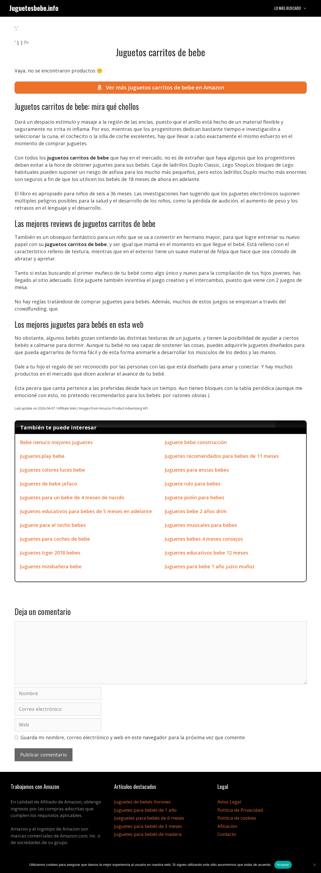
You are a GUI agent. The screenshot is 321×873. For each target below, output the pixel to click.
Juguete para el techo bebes (53, 526)
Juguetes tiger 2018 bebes (50, 554)
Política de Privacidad (240, 811)
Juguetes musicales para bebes (201, 526)
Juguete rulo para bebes (193, 485)
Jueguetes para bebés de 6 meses (149, 819)
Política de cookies (236, 819)
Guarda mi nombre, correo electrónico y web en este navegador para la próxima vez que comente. (133, 739)
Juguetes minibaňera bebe (51, 568)
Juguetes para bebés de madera (148, 835)
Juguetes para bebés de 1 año (145, 811)
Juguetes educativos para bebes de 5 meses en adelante (86, 512)
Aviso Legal (229, 803)
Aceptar (283, 865)
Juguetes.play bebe (42, 457)
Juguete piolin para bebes (194, 499)
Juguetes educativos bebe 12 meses (206, 554)
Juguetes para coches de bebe (55, 540)
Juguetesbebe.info (33, 8)
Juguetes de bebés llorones (142, 803)
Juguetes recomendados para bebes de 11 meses (222, 457)
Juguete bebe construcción (196, 443)
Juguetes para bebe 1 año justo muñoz (210, 568)
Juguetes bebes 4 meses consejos (204, 540)
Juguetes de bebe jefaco (48, 485)
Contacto (226, 835)
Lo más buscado (293, 8)
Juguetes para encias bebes (197, 471)
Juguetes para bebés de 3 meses (148, 827)
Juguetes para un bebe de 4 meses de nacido (72, 499)
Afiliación (227, 827)
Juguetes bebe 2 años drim (196, 512)
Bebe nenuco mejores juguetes (56, 443)
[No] (314, 864)
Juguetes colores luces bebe (52, 471)
